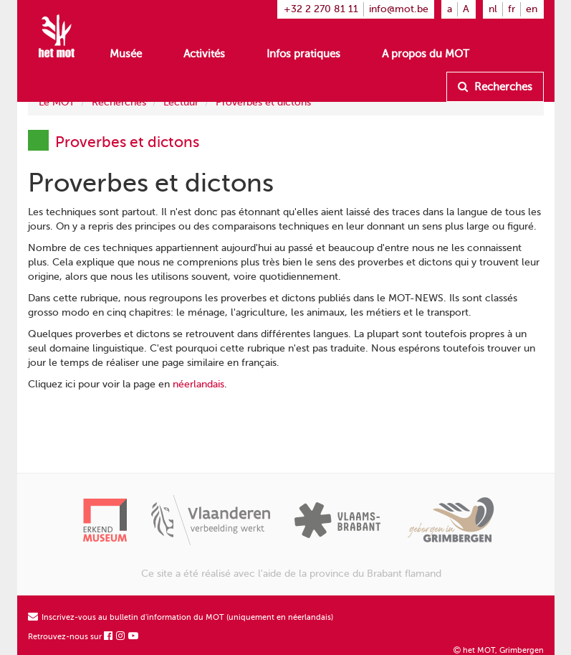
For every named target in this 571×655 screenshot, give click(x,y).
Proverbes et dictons (263, 102)
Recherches (495, 86)
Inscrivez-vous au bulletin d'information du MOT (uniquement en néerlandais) (180, 617)
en (531, 9)
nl (493, 9)
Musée (126, 53)
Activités (204, 53)
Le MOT (57, 102)
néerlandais (198, 384)
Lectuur (180, 102)
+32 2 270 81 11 (321, 9)
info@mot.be (398, 9)
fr (511, 9)
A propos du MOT (425, 53)
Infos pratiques (303, 53)
